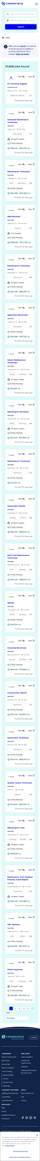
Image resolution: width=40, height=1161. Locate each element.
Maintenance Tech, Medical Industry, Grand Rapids (21, 878)
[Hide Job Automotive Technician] (21, 730)
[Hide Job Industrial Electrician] (21, 640)
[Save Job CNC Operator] (31, 917)
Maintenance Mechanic (21, 412)
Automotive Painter (21, 506)
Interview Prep (7, 1082)
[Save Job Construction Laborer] (31, 685)
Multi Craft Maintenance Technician (21, 556)
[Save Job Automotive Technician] (31, 730)
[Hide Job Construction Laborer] (21, 685)
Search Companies (8, 1068)
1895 (8, 1013)
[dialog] (20, 1146)
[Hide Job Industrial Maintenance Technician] (21, 112)
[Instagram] (26, 1118)
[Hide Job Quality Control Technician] (21, 775)
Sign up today (22, 54)
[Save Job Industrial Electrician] (31, 640)
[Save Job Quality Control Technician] (31, 775)
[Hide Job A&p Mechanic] (21, 209)
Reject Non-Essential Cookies (20, 1157)
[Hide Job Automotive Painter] (21, 498)
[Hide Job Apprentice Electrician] (21, 307)
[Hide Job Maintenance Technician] (21, 164)
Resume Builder (8, 1075)
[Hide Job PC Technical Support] (21, 76)
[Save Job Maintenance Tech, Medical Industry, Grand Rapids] (31, 869)
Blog (3, 1108)
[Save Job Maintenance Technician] (31, 164)
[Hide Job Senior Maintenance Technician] (21, 352)
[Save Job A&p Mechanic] (31, 209)
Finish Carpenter (21, 969)
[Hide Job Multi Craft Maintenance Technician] (21, 548)
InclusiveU (24, 1067)
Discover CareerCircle (9, 1057)
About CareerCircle (27, 1093)
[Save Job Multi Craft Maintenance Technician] (31, 548)
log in (23, 46)
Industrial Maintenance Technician (21, 121)
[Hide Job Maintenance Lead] (21, 820)
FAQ (22, 1097)
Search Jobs (5, 1060)
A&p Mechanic (21, 216)
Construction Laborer (21, 693)
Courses (5, 1078)
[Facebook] (22, 1118)
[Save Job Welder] (31, 595)
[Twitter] (34, 1118)
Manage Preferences (20, 1151)
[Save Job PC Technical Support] (31, 76)
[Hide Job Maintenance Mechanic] (21, 404)
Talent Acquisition (27, 1057)
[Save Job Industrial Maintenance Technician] (31, 112)
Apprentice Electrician (21, 315)
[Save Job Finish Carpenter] (31, 962)
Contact (34, 1037)
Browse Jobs (6, 1064)
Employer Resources (8, 1115)
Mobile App (6, 1086)
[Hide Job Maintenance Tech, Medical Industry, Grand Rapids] (21, 869)
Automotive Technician (21, 738)
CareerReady (6, 1097)
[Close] (37, 1135)
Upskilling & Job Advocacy (10, 1093)
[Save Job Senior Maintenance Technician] (31, 352)
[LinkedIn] (30, 1118)
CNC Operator (21, 924)
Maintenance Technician (21, 171)
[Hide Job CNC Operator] (21, 917)
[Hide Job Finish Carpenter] (21, 962)
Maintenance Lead (21, 828)
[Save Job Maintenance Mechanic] (31, 404)
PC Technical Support (21, 84)
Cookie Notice (10, 1145)
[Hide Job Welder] (21, 595)
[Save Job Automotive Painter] (31, 498)
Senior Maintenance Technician (21, 361)
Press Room (6, 1118)
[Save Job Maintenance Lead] (31, 820)
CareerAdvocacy (7, 1100)
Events (4, 1111)
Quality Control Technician (21, 783)
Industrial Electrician (21, 648)
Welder (21, 603)
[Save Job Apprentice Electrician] (31, 307)
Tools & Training (7, 1071)
